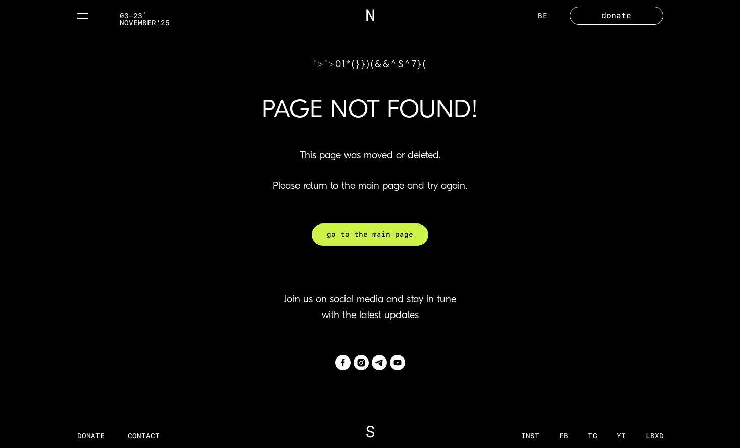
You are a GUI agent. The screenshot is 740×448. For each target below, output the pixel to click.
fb (563, 436)
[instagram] (361, 362)
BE (542, 16)
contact (144, 436)
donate (91, 436)
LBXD (655, 436)
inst (530, 436)
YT (621, 436)
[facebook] (343, 362)
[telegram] (379, 362)
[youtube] (397, 362)
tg (592, 436)
